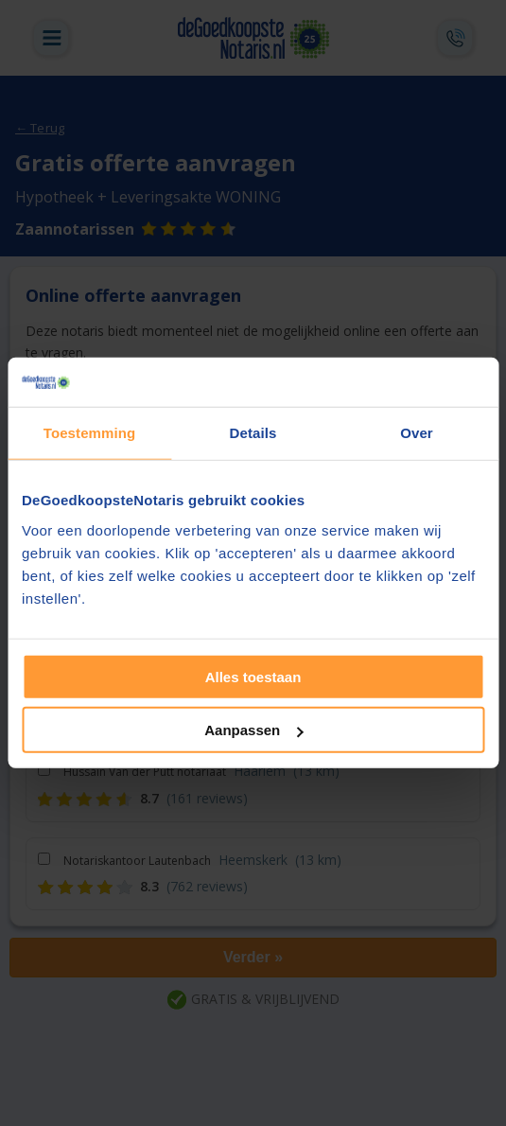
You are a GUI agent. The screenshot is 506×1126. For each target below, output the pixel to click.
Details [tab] (253, 433)
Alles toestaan (253, 677)
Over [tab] (416, 433)
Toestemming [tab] (90, 433)
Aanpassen (253, 730)
